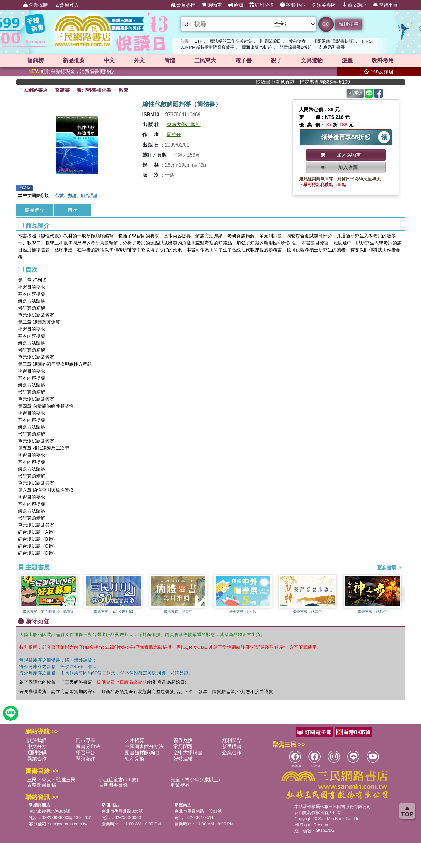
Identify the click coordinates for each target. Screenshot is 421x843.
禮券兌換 (183, 740)
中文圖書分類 (36, 195)
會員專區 (183, 5)
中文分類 (37, 746)
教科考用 (383, 60)
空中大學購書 (187, 752)
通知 (235, 5)
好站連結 (183, 758)
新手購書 (232, 746)
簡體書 (62, 90)
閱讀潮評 (85, 758)
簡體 (169, 60)
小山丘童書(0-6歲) (118, 779)
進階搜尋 (348, 24)
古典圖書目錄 (113, 785)
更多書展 (389, 567)
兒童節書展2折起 (296, 47)
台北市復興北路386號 (49, 811)
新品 (74, 60)
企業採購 (35, 5)
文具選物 (312, 60)
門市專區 (85, 740)
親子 (276, 60)
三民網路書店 (33, 90)
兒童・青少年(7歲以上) (195, 779)
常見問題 (183, 746)
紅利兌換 (261, 5)
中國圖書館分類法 (144, 746)
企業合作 (232, 752)
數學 (123, 90)
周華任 (174, 134)
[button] (400, 594)
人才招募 (134, 740)
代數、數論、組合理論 (76, 195)
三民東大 (205, 60)
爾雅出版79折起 (257, 47)
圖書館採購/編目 (142, 752)
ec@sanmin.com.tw (68, 823)
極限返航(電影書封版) (333, 41)
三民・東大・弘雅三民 (51, 779)
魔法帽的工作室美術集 (231, 41)
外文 (139, 60)
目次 (72, 210)
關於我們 (37, 740)
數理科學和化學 (94, 90)
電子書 (243, 60)
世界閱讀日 (270, 41)
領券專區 (323, 5)
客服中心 (292, 5)
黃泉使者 (297, 41)
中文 (109, 60)
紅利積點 (232, 740)
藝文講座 (354, 5)
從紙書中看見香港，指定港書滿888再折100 (316, 82)
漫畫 (347, 60)
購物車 (212, 5)
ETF (198, 41)
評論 (355, 93)
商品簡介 (34, 210)
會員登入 (66, 5)
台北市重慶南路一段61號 (198, 811)
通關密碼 (37, 752)
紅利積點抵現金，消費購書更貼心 (71, 71)
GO (325, 23)
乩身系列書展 (332, 47)
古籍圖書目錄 (41, 785)
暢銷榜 (35, 60)
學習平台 (385, 5)
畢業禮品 (180, 785)
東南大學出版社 (184, 124)
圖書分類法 (88, 746)
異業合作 (37, 758)
